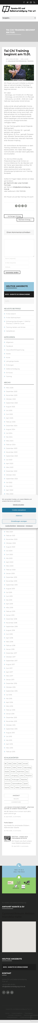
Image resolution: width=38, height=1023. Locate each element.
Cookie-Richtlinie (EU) (26, 1020)
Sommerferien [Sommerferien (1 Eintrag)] (17, 786)
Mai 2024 (9, 440)
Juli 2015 (9, 739)
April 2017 (9, 675)
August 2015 (10, 736)
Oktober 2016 (11, 690)
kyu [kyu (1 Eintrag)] (27, 774)
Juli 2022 (9, 485)
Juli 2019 (9, 595)
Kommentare (16, 805)
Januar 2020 (10, 576)
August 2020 (10, 550)
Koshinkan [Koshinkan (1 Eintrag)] (20, 774)
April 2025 (9, 421)
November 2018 (11, 626)
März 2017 (9, 679)
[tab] (16, 798)
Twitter (27, 2)
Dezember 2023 (11, 451)
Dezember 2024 (11, 429)
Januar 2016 (10, 717)
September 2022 (12, 482)
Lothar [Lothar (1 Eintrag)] (21, 778)
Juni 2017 (9, 671)
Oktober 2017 (10, 660)
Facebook (24, 2)
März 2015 (9, 751)
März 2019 (9, 611)
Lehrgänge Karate (12, 364)
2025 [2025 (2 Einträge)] (19, 766)
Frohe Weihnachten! (13, 321)
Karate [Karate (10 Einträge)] (7, 774)
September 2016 (12, 694)
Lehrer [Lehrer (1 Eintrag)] (7, 778)
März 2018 (9, 645)
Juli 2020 (9, 554)
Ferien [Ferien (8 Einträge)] (20, 770)
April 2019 (9, 607)
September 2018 (12, 629)
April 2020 (9, 565)
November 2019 (11, 584)
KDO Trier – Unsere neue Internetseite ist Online (20, 840)
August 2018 (10, 633)
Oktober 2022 (11, 478)
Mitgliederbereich (12, 1020)
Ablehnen (19, 515)
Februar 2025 (10, 425)
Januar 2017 (10, 683)
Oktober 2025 (11, 402)
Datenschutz (21, 526)
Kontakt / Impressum (14, 1018)
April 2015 (9, 747)
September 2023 (12, 459)
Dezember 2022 (11, 474)
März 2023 (9, 470)
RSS (34, 2)
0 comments (17, 833)
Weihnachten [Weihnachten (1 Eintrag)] (25, 790)
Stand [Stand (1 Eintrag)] (7, 790)
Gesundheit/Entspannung (17, 61)
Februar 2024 (11, 448)
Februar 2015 (10, 755)
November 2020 (11, 542)
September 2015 (11, 732)
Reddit (22, 206)
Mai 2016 (9, 702)
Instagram (31, 2)
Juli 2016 (9, 698)
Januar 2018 (10, 652)
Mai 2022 (9, 489)
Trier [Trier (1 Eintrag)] (12, 790)
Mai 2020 (9, 561)
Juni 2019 (9, 599)
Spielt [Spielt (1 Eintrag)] (26, 786)
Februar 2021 (10, 539)
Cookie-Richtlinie (10, 526)
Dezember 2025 (11, 394)
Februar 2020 (11, 573)
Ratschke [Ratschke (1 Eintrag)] (24, 782)
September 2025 (12, 406)
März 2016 (9, 709)
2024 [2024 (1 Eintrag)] (14, 766)
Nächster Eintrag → (25, 220)
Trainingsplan (29, 1016)
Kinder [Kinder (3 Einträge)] (13, 774)
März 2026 (9, 391)
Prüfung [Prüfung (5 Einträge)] (7, 782)
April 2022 (9, 493)
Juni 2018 (9, 637)
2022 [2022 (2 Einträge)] (9, 766)
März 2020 (9, 569)
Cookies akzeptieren (19, 510)
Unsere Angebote (17, 1016)
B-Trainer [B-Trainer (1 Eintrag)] (8, 770)
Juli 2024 (9, 436)
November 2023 (11, 455)
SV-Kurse (9, 376)
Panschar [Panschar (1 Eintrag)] (29, 778)
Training (30, 61)
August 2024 (10, 432)
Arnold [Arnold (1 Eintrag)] (25, 766)
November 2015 (11, 724)
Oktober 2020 (11, 546)
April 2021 (9, 531)
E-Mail (25, 206)
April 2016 (9, 705)
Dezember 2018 (11, 622)
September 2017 (11, 664)
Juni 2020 (9, 557)
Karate (8, 357)
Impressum (29, 526)
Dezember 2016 (11, 686)
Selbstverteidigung (13, 372)
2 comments (17, 819)
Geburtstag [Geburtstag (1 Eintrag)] (27, 770)
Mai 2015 (9, 743)
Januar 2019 (10, 618)
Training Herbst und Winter (16, 330)
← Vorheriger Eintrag (13, 216)
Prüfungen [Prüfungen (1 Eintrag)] (15, 782)
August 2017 (10, 667)
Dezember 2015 (11, 720)
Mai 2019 (9, 603)
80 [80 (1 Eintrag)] (5, 766)
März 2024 (9, 444)
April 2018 (9, 641)
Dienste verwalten (18, 504)
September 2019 (12, 588)
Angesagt (16, 798)
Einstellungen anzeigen (19, 521)
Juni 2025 (9, 417)
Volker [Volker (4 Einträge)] (17, 790)
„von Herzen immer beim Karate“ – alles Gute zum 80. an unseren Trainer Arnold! (19, 810)
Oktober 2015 (10, 728)
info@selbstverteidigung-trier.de (13, 990)
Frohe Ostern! (11, 317)
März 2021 (9, 535)
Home (7, 1016)
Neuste (16, 802)
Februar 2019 (10, 614)
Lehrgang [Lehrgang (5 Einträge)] (14, 778)
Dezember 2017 (11, 656)
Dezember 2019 (11, 580)
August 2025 (10, 410)
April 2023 (9, 466)
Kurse (8, 360)
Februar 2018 (10, 648)
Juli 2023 (9, 463)
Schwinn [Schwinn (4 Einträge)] (8, 786)
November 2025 (11, 398)
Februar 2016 (10, 713)
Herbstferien (10, 334)
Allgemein (9, 345)
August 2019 (10, 592)
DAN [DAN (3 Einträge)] (14, 770)
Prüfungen (10, 368)
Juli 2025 (9, 413)
